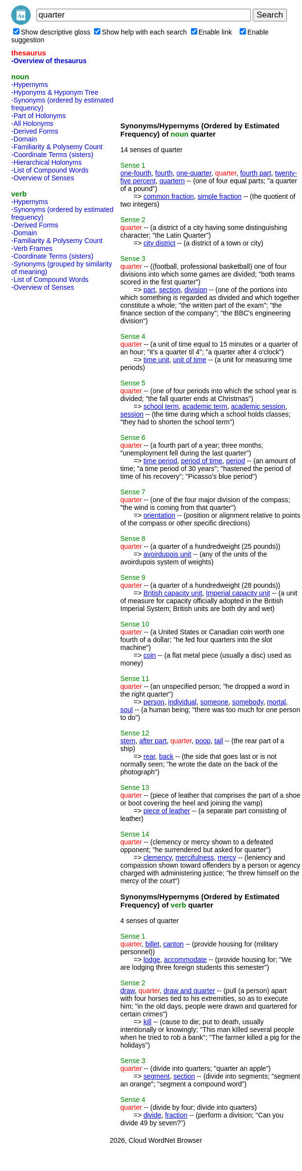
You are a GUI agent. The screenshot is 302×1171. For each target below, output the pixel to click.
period (235, 461)
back (166, 756)
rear (149, 756)
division (196, 290)
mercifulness (194, 857)
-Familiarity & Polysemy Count (57, 147)
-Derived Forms (34, 131)
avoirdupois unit (167, 554)
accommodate (185, 959)
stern (127, 741)
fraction (176, 1115)
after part (153, 741)
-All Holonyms (32, 123)
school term (160, 406)
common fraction (168, 196)
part (149, 290)
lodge (151, 959)
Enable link (211, 32)
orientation (159, 515)
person (153, 702)
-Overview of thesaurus (49, 61)
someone (214, 702)
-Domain (24, 139)
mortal (276, 702)
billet (152, 944)
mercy (227, 857)
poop (202, 741)
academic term (205, 406)
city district (159, 243)
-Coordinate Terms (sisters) (52, 154)
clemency (157, 857)
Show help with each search (140, 32)
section (169, 290)
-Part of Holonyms (38, 116)
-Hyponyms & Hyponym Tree (54, 92)
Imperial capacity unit (238, 593)
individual (182, 702)
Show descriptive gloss (51, 32)
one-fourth (135, 173)
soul (126, 710)
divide (152, 1115)
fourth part (255, 173)
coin (149, 655)
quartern (172, 181)
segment (156, 1076)
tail (218, 741)
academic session (258, 406)
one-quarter (193, 173)
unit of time (189, 360)
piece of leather (166, 811)
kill (147, 1022)
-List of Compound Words (49, 170)
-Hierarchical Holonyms (46, 162)
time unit (156, 360)
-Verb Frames (32, 248)
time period (160, 461)
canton (173, 944)
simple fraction (220, 196)
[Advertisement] (50, 440)
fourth (164, 173)
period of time (202, 461)
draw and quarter (189, 991)
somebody (248, 702)
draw (127, 991)
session (131, 414)
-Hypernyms (29, 84)
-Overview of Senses (42, 178)
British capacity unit (172, 593)
